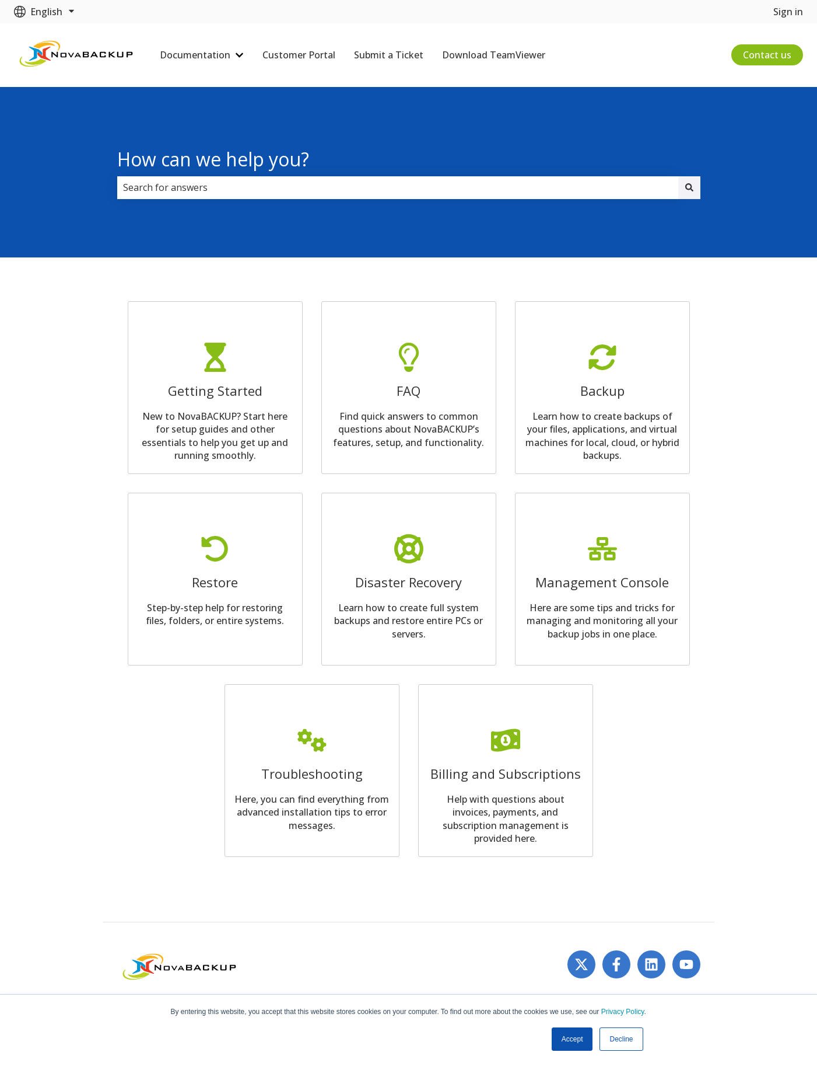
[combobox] (397, 187)
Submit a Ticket (388, 54)
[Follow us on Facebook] (616, 964)
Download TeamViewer (493, 54)
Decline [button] (621, 1039)
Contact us (767, 54)
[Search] (689, 187)
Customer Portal (298, 54)
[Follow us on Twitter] (581, 964)
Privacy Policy (622, 1012)
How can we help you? (213, 159)
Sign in (788, 11)
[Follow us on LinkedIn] (651, 964)
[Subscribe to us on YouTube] (686, 964)
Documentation (195, 54)
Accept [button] (572, 1039)
